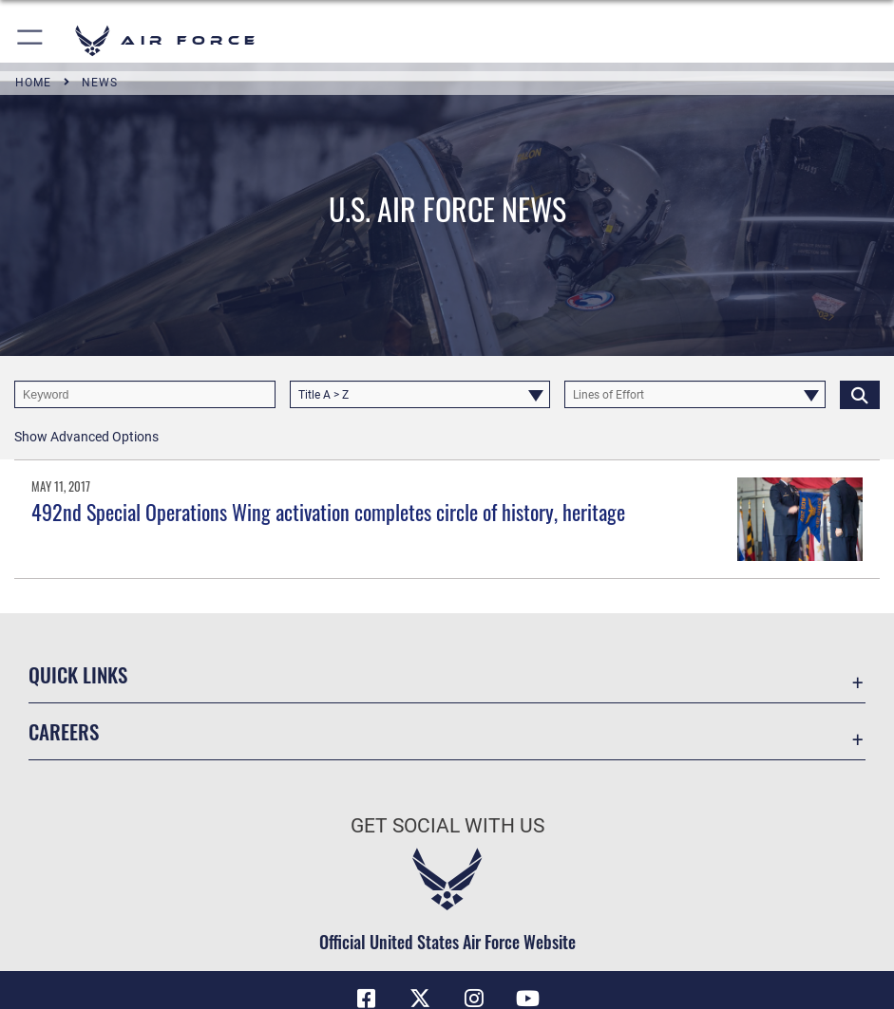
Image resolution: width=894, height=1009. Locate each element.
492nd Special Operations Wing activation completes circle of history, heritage (328, 511)
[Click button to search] (860, 394)
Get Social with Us (447, 825)
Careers (64, 731)
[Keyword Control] (145, 394)
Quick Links (78, 674)
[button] (31, 40)
